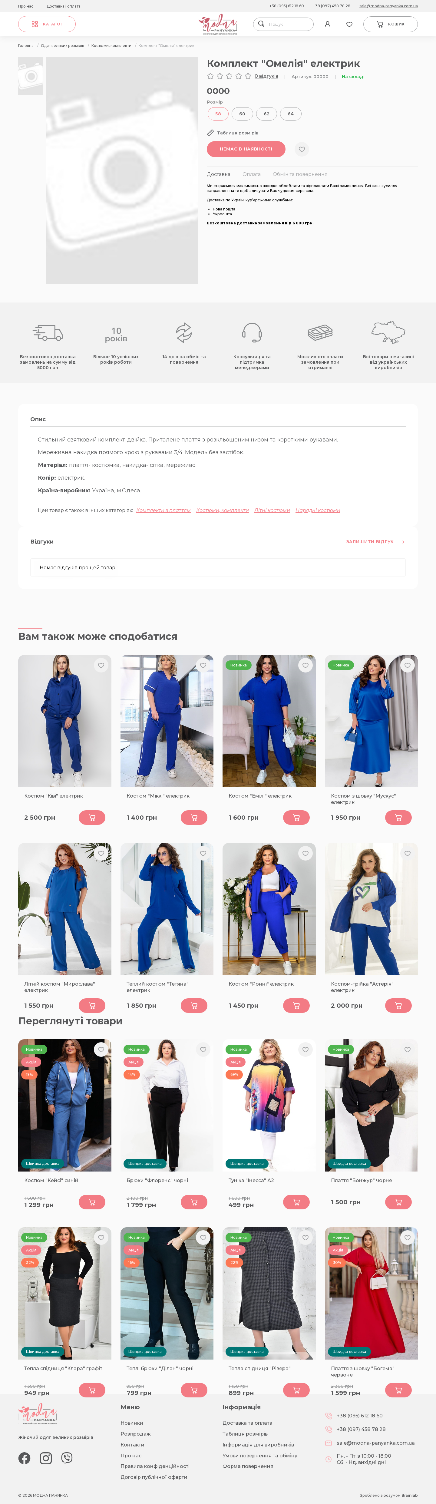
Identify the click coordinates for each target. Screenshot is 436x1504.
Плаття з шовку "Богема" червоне (363, 1372)
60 (242, 114)
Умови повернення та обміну (260, 1456)
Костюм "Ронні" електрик (261, 984)
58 (218, 114)
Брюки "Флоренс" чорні (157, 1180)
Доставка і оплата (64, 6)
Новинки (132, 1423)
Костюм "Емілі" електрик (260, 796)
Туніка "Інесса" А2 (251, 1180)
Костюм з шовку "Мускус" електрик (363, 799)
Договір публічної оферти (154, 1477)
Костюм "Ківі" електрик (53, 796)
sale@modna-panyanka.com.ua (388, 6)
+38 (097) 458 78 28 (331, 6)
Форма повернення (248, 1466)
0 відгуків (266, 76)
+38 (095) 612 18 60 (286, 6)
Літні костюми (272, 510)
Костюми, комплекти (222, 510)
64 (291, 114)
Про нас (25, 6)
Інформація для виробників (258, 1445)
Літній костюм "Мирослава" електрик (59, 987)
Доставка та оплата (247, 1423)
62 (266, 114)
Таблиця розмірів (245, 1434)
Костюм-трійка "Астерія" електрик (362, 987)
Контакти (132, 1445)
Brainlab (409, 1495)
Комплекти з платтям (163, 510)
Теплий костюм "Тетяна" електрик (158, 987)
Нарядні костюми (318, 510)
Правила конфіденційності (155, 1466)
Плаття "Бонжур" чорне (361, 1180)
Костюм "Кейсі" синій (51, 1180)
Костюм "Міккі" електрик (158, 796)
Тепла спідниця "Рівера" (260, 1368)
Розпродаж (136, 1434)
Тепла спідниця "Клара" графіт (63, 1368)
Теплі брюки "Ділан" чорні (160, 1368)
